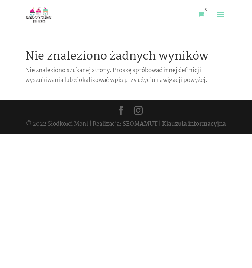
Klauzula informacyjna (194, 124)
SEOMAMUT (140, 124)
